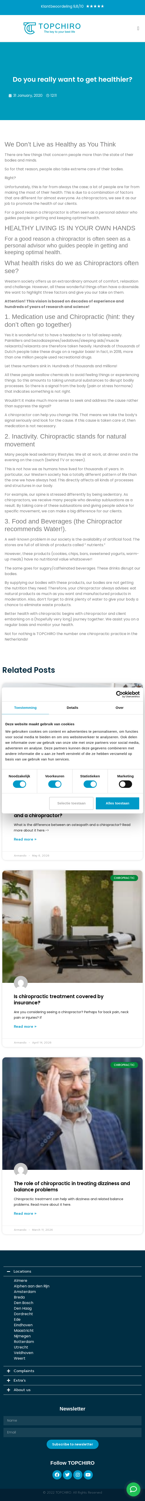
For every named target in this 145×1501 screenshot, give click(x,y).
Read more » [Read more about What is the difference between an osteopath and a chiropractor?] (25, 839)
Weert (19, 1358)
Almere (20, 1280)
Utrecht (21, 1347)
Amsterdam (25, 1291)
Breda (19, 1297)
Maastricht (24, 1330)
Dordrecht (23, 1313)
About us (22, 1390)
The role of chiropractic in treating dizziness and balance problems (72, 1186)
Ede (17, 1319)
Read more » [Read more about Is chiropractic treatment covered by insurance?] (25, 1026)
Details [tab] (72, 708)
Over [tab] (120, 708)
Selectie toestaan (71, 803)
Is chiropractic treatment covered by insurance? (59, 999)
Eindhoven (23, 1324)
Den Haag (23, 1308)
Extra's (20, 1380)
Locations (22, 1271)
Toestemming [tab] (25, 708)
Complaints (24, 1371)
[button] (138, 28)
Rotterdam (24, 1341)
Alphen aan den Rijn (31, 1286)
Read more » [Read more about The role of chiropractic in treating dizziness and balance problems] (25, 1213)
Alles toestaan (117, 803)
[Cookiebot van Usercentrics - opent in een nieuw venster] (119, 694)
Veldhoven (23, 1352)
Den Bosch (23, 1302)
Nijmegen (22, 1336)
